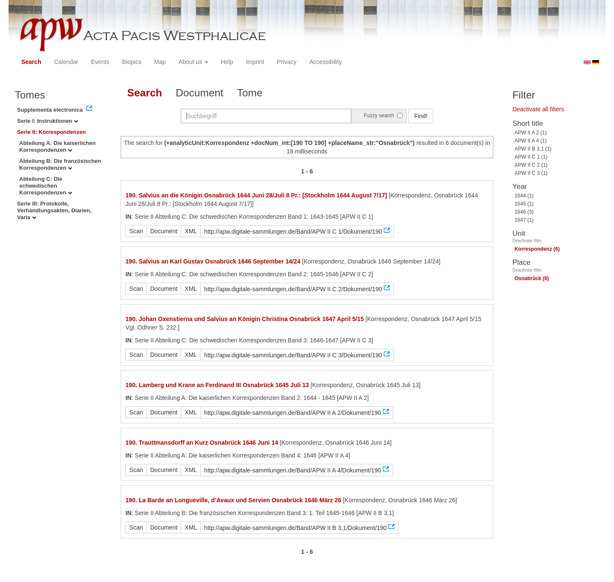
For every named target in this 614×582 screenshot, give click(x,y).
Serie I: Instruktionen (47, 121)
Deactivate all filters (538, 109)
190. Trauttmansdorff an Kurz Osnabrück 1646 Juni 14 (201, 442)
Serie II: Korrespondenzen (51, 132)
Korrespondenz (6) (537, 249)
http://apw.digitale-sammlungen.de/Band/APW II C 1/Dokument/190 (293, 231)
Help (227, 61)
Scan (136, 231)
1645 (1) (524, 204)
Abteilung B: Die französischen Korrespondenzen (60, 164)
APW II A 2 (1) (531, 133)
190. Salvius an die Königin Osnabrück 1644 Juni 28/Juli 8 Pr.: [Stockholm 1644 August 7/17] (256, 195)
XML (191, 231)
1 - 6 (307, 171)
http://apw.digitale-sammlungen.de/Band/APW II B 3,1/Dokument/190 (295, 527)
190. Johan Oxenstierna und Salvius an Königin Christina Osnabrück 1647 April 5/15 (244, 319)
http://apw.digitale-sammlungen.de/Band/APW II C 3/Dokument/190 (293, 355)
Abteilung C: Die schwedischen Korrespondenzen (45, 186)
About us (193, 61)
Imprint (255, 61)
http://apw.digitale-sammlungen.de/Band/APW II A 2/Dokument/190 (292, 412)
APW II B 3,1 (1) (533, 149)
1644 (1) (524, 196)
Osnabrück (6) (532, 278)
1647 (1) (524, 220)
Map (159, 61)
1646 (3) (524, 212)
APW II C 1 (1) (531, 157)
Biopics (131, 61)
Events (100, 61)
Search (31, 61)
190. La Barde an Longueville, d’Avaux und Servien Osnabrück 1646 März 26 (233, 500)
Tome (250, 92)
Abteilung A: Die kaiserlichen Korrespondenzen (57, 146)
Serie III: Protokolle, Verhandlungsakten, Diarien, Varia (54, 210)
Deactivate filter (527, 240)
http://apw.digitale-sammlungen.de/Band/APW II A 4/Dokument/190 (292, 470)
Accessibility (325, 61)
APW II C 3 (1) (531, 173)
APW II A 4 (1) (531, 141)
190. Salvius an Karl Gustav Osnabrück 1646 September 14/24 (212, 261)
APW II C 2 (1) (531, 165)
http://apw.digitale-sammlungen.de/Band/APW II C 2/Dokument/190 (293, 289)
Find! (420, 116)
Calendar (66, 61)
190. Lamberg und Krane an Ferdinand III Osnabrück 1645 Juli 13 (217, 385)
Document (199, 92)
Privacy (286, 61)
